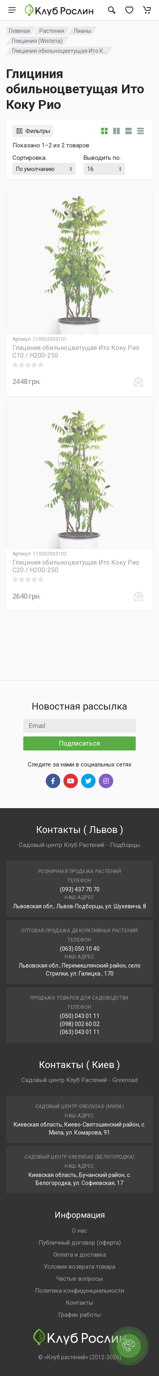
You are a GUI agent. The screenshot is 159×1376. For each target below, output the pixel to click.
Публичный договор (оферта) (80, 1242)
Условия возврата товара (79, 1266)
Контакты (79, 1302)
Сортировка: (29, 157)
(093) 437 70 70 (80, 889)
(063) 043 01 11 (80, 1032)
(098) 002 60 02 (80, 1024)
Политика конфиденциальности (79, 1290)
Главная (19, 31)
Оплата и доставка (79, 1254)
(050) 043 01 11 (80, 1016)
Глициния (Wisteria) (37, 41)
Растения (51, 31)
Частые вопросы (79, 1278)
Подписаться (79, 743)
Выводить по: (102, 157)
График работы (79, 1314)
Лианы (82, 31)
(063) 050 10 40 (80, 948)
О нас (79, 1230)
